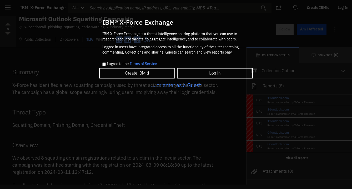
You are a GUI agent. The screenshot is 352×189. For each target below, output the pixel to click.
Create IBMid (137, 73)
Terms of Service (143, 63)
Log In (214, 73)
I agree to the (132, 64)
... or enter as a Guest (176, 85)
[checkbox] (104, 64)
